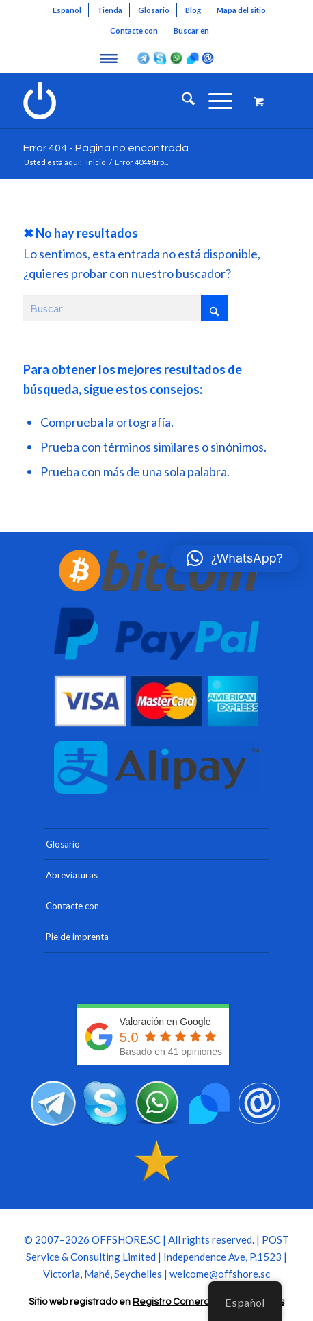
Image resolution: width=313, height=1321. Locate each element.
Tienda (109, 9)
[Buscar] (181, 100)
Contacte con (134, 30)
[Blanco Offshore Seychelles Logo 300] (129, 100)
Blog (193, 9)
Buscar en (191, 30)
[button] (234, 558)
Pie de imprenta (77, 936)
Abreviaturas (72, 874)
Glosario (153, 9)
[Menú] (213, 100)
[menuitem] (67, 10)
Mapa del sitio (241, 9)
